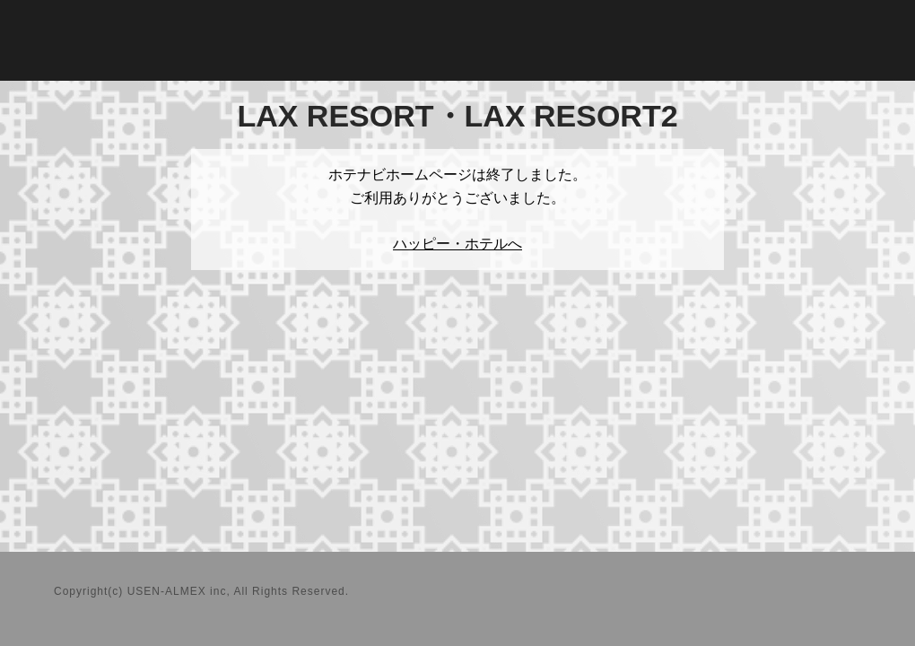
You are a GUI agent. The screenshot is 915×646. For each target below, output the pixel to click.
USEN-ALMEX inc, (179, 591)
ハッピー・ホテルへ (457, 243)
